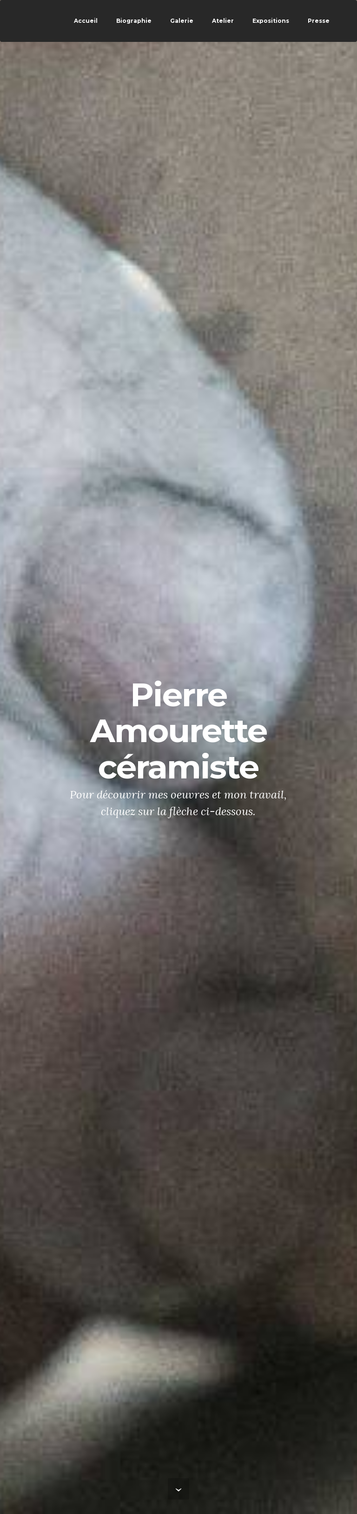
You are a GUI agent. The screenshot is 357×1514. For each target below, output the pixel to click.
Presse (319, 20)
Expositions (270, 20)
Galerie (181, 20)
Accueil (86, 20)
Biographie (134, 20)
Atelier (223, 20)
